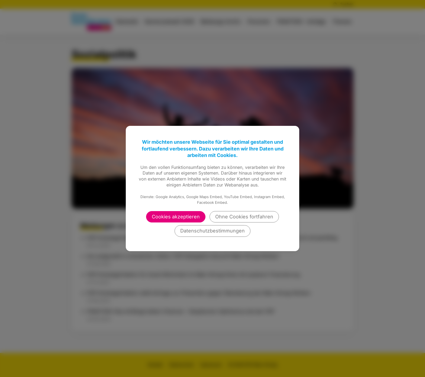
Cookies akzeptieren (176, 216)
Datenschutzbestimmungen (212, 231)
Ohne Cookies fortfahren (244, 216)
